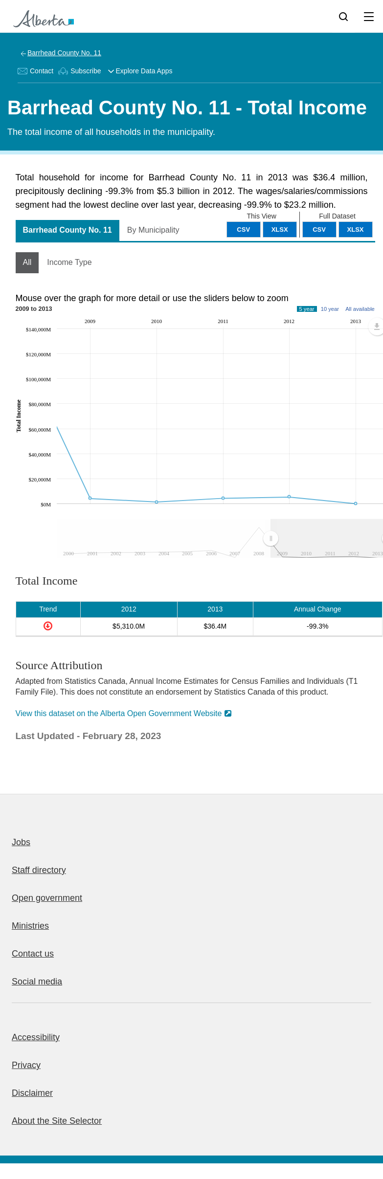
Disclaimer (32, 1093)
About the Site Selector (57, 1121)
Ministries (30, 926)
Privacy (26, 1065)
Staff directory (39, 870)
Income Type (69, 262)
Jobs (21, 842)
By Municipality (153, 230)
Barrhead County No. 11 (64, 53)
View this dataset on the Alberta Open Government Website (119, 713)
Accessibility (36, 1037)
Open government (47, 898)
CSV (319, 229)
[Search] (343, 16)
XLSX (355, 229)
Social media (37, 981)
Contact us (33, 954)
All (27, 262)
